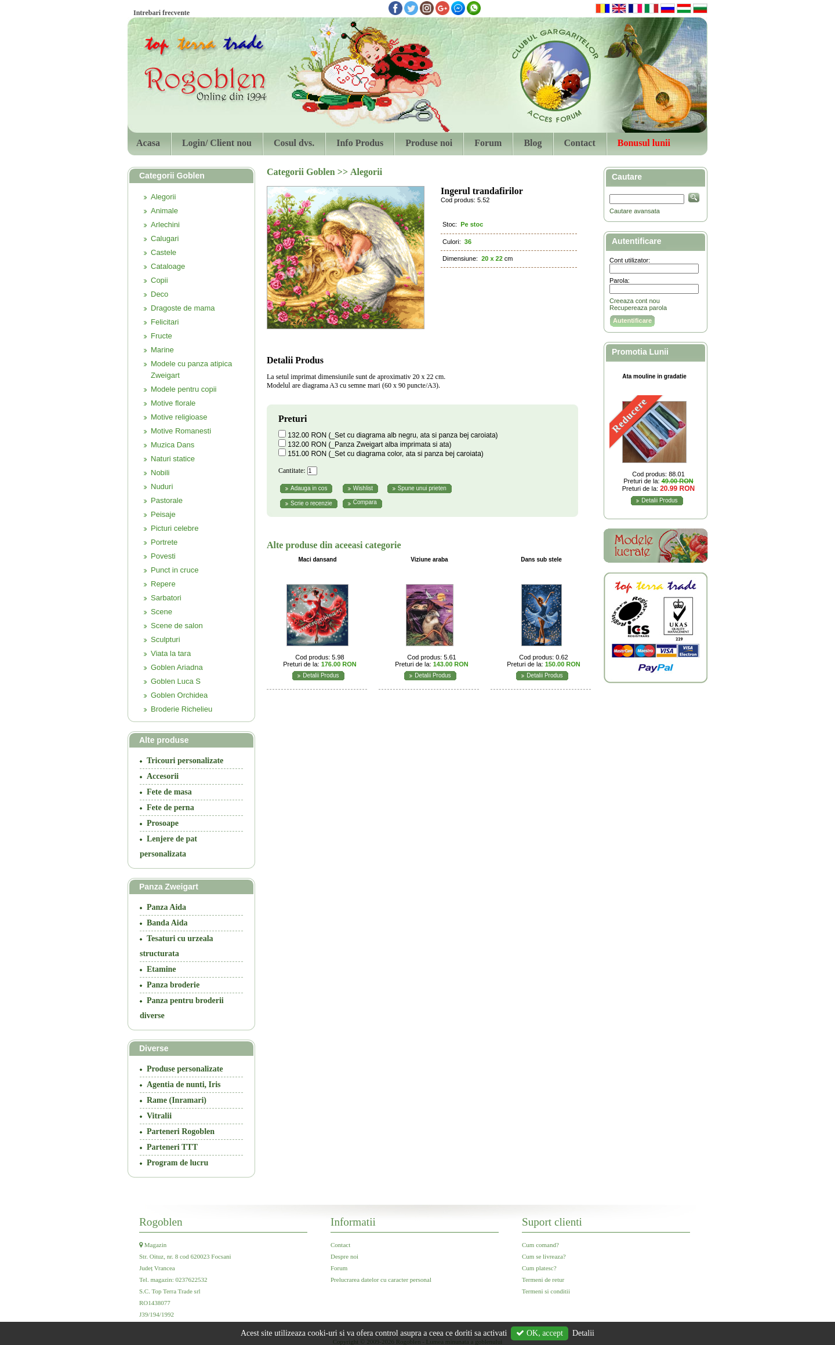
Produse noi (428, 143)
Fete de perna (170, 807)
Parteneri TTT (172, 1147)
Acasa (148, 143)
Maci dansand (317, 559)
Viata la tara (171, 653)
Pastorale (167, 500)
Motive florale (173, 403)
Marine (162, 349)
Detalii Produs (321, 675)
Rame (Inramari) (176, 1100)
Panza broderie (173, 984)
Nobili (160, 472)
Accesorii (163, 776)
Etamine (161, 969)
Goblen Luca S (176, 681)
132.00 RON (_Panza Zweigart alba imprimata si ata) (369, 444)
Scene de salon (177, 625)
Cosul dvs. (294, 143)
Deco (159, 294)
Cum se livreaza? (544, 1256)
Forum (488, 143)
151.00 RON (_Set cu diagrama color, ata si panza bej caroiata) (386, 454)
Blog (533, 143)
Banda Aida (167, 922)
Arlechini (165, 224)
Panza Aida (166, 907)
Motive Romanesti (181, 431)
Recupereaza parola (638, 307)
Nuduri (162, 486)
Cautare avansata (634, 210)
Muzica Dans (172, 444)
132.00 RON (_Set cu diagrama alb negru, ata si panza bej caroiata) (393, 435)
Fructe (161, 335)
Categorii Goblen (302, 172)
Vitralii (159, 1115)
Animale (164, 210)
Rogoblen (161, 1222)
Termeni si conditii (546, 1291)
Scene (161, 611)
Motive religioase (179, 417)
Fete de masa (169, 792)
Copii (159, 280)
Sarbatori (166, 597)
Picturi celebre (174, 528)
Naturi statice (173, 458)
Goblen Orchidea (179, 695)
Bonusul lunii (644, 143)
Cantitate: (292, 470)
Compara (365, 502)
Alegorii (163, 196)
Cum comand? (540, 1244)
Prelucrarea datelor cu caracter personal (381, 1279)
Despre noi (344, 1256)
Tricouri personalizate (185, 760)
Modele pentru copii (183, 389)
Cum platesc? (539, 1267)
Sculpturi (165, 639)
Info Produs (359, 143)
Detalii (583, 1333)
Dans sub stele (541, 559)
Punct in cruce (174, 570)
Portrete (164, 542)
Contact (580, 143)
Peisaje (163, 514)
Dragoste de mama (183, 308)
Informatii (353, 1222)
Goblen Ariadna (177, 667)
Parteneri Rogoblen (181, 1131)
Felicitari (165, 322)
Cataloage (168, 266)
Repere (163, 583)
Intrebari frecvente (161, 13)
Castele (163, 252)
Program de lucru (177, 1162)
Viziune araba (429, 559)
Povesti (163, 556)
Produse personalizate (185, 1069)
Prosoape (163, 823)
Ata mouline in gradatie (654, 376)
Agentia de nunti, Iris (184, 1084)
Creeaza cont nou (634, 300)
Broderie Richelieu (181, 709)
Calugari (165, 238)
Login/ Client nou (217, 143)
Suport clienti (552, 1222)
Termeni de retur (543, 1279)
